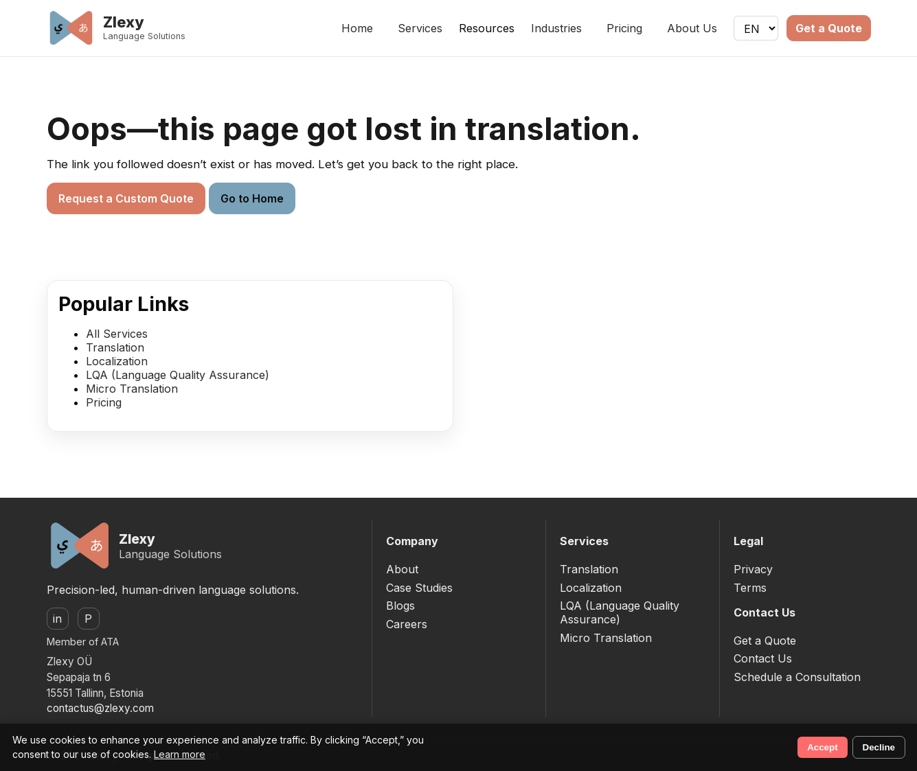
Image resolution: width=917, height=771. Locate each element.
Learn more (179, 754)
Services (420, 28)
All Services (117, 334)
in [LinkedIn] (57, 618)
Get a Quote (828, 28)
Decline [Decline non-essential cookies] (879, 747)
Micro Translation (132, 388)
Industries (556, 28)
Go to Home (252, 198)
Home (357, 28)
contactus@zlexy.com (100, 708)
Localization (117, 361)
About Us (692, 28)
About (402, 569)
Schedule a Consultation (797, 677)
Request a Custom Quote (126, 198)
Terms (750, 588)
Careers (406, 624)
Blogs (400, 605)
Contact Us (763, 658)
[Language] (756, 28)
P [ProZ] (88, 618)
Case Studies (419, 588)
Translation (115, 347)
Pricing (624, 28)
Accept (822, 747)
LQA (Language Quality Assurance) (177, 375)
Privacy (753, 569)
